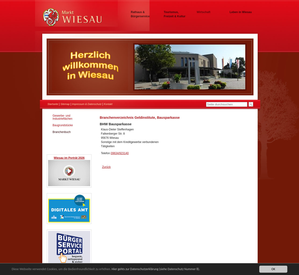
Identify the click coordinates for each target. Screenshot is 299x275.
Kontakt (108, 104)
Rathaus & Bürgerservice (140, 14)
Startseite (52, 104)
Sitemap (65, 104)
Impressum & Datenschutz (87, 104)
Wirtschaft (203, 12)
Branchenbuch (62, 132)
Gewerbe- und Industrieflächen (62, 117)
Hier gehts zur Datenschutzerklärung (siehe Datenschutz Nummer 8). (156, 269)
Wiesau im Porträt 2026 (69, 158)
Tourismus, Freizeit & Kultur (174, 14)
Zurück (106, 167)
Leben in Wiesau (241, 12)
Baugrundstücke (63, 125)
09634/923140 (120, 153)
